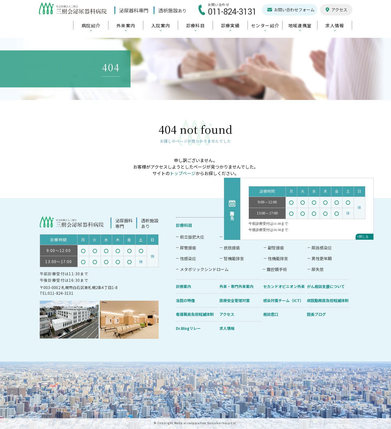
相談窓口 (270, 314)
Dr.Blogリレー (188, 328)
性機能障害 (278, 258)
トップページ (183, 173)
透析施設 (173, 10)
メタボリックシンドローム (204, 269)
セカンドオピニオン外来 (284, 286)
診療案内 (183, 286)
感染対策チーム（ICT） (283, 300)
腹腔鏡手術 (277, 269)
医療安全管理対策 (234, 300)
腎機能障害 (234, 258)
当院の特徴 (185, 300)
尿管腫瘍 (188, 247)
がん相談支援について (326, 286)
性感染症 (188, 258)
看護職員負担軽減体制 (195, 314)
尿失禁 (318, 269)
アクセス (226, 314)
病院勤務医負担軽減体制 (328, 300)
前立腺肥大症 (192, 237)
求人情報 (227, 328)
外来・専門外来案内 (236, 286)
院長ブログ (316, 314)
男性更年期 (322, 258)
